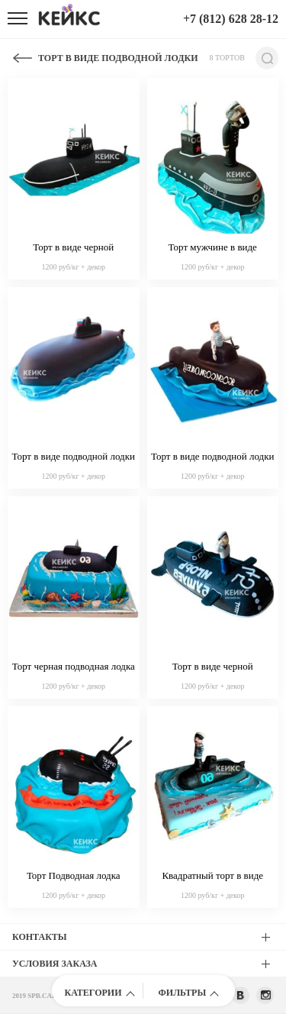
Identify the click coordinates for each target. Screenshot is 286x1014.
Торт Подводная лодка (74, 875)
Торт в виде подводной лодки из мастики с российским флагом (74, 457)
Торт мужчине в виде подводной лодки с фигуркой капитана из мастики (213, 248)
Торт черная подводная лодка (73, 666)
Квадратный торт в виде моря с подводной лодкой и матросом (213, 876)
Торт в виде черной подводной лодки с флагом (74, 248)
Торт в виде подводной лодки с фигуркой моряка (213, 457)
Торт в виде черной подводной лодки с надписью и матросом (213, 667)
